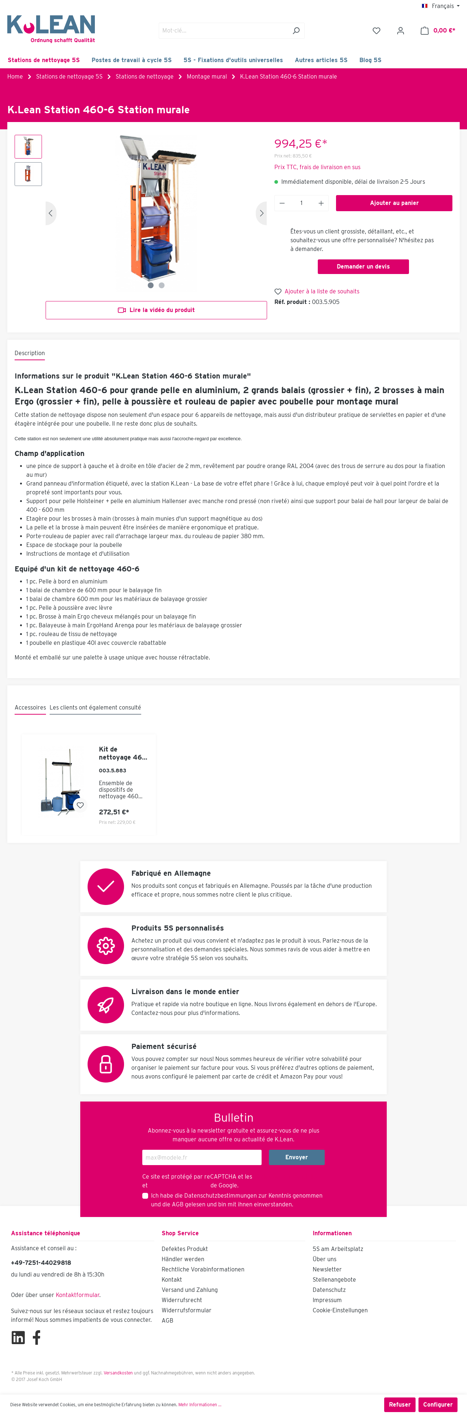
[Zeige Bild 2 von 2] (162, 285)
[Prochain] (261, 213)
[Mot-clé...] (223, 31)
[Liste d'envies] (376, 31)
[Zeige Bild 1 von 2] (151, 285)
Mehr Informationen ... (199, 1404)
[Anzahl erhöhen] (321, 203)
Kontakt (172, 1279)
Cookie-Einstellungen (340, 1310)
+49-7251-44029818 (41, 1262)
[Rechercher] (296, 31)
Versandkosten (118, 1373)
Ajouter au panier (394, 202)
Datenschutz (329, 1289)
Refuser (400, 1404)
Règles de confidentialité (286, 1176)
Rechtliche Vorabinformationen (203, 1269)
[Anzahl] (301, 203)
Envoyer (296, 1157)
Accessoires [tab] (30, 707)
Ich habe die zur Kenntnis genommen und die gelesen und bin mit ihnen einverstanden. (237, 1200)
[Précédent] (51, 213)
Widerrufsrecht (182, 1300)
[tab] (30, 353)
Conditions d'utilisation (179, 1185)
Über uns (324, 1259)
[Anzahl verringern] (282, 203)
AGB (178, 1204)
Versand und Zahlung (190, 1289)
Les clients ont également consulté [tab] (95, 707)
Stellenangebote (334, 1279)
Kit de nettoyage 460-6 (124, 753)
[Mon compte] (400, 31)
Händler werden (183, 1259)
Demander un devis (363, 266)
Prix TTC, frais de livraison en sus (317, 167)
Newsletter (327, 1269)
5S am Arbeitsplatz (338, 1248)
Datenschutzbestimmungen (220, 1195)
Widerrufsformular (187, 1310)
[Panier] (438, 31)
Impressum (327, 1300)
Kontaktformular (77, 1295)
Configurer (438, 1404)
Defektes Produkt (185, 1248)
